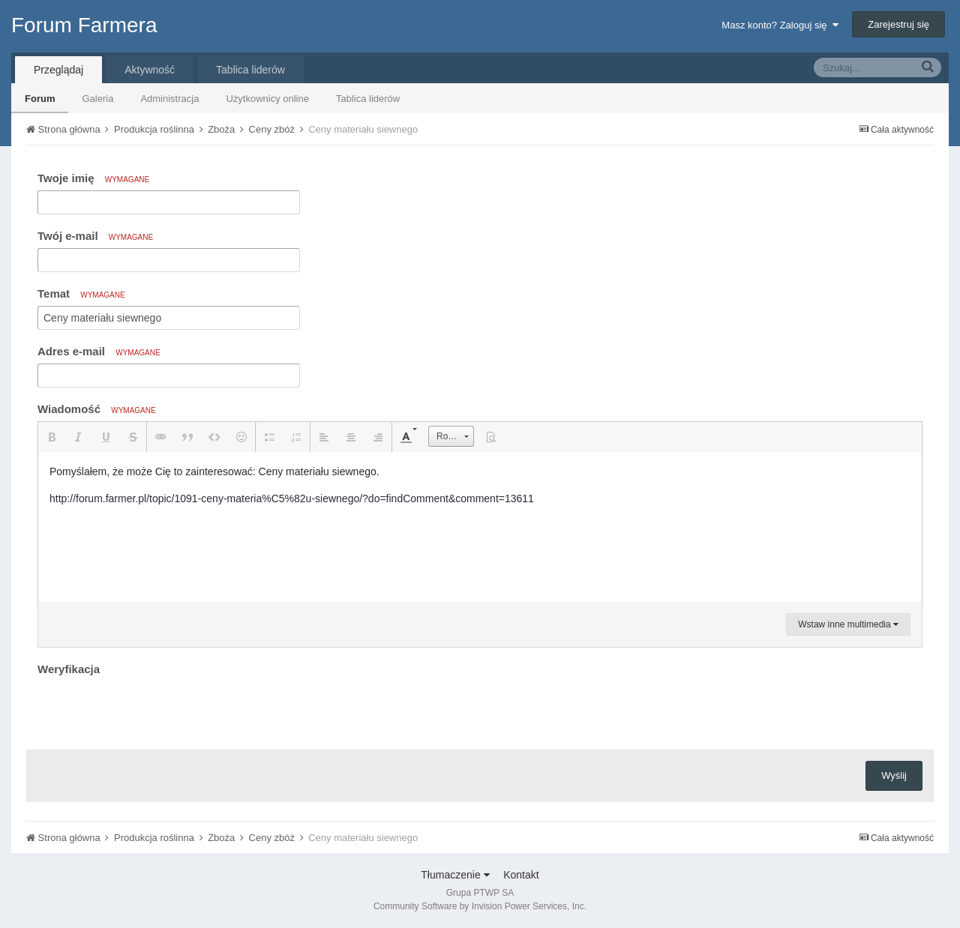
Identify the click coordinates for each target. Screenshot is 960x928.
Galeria (97, 98)
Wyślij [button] (894, 775)
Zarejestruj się (898, 24)
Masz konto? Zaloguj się (780, 25)
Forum (40, 98)
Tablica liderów (368, 98)
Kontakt (520, 875)
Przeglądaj (58, 70)
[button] (51, 437)
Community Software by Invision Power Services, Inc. (480, 906)
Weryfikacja (69, 669)
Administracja (169, 98)
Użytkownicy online (267, 98)
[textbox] (480, 527)
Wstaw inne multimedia (848, 624)
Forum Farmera (84, 25)
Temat (81, 293)
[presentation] (152, 709)
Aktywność (149, 70)
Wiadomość (97, 409)
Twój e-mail (95, 235)
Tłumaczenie (455, 875)
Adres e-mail (99, 351)
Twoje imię (93, 178)
